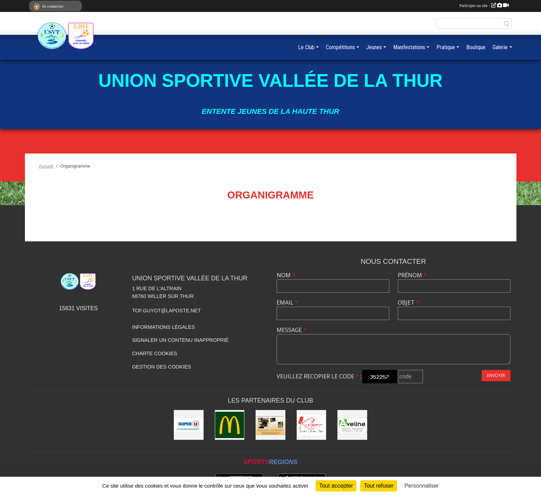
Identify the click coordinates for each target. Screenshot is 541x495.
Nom (286, 275)
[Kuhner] (311, 425)
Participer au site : (484, 5)
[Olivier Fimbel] (270, 425)
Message (291, 330)
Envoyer (496, 375)
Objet (408, 302)
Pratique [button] (445, 47)
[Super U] (189, 425)
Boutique (476, 47)
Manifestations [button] (409, 47)
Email (287, 302)
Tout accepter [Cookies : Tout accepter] (336, 486)
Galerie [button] (500, 47)
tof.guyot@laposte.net (166, 310)
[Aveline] (352, 425)
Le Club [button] (306, 47)
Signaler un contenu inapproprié (180, 340)
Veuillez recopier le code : (319, 376)
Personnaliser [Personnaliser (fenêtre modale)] (421, 486)
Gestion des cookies (161, 367)
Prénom (412, 275)
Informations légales (163, 327)
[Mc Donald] (230, 425)
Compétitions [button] (340, 47)
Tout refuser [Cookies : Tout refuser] (378, 486)
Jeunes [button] (374, 47)
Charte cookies (154, 353)
